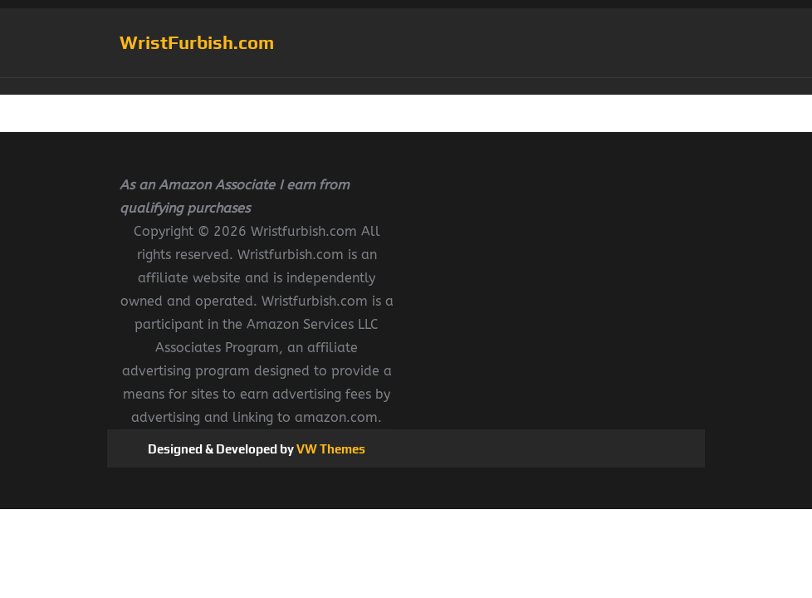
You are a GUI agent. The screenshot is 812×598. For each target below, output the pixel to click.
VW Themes (329, 449)
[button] (406, 86)
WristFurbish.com (197, 42)
